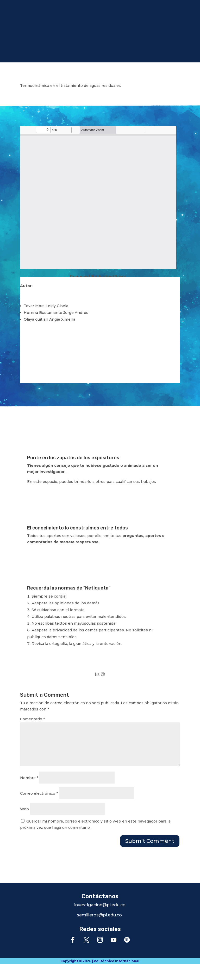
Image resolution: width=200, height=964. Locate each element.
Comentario (32, 719)
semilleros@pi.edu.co (99, 915)
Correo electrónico (39, 793)
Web (24, 809)
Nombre (29, 777)
